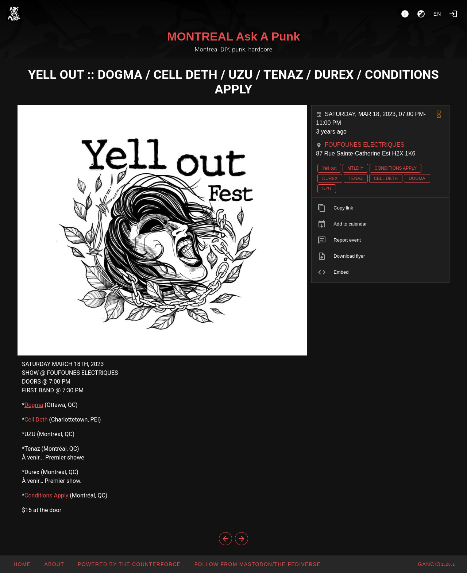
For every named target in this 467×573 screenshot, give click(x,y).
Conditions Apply (46, 495)
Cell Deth (36, 419)
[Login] (453, 14)
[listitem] (380, 208)
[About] (405, 14)
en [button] (437, 14)
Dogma (33, 404)
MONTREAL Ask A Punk (233, 36)
